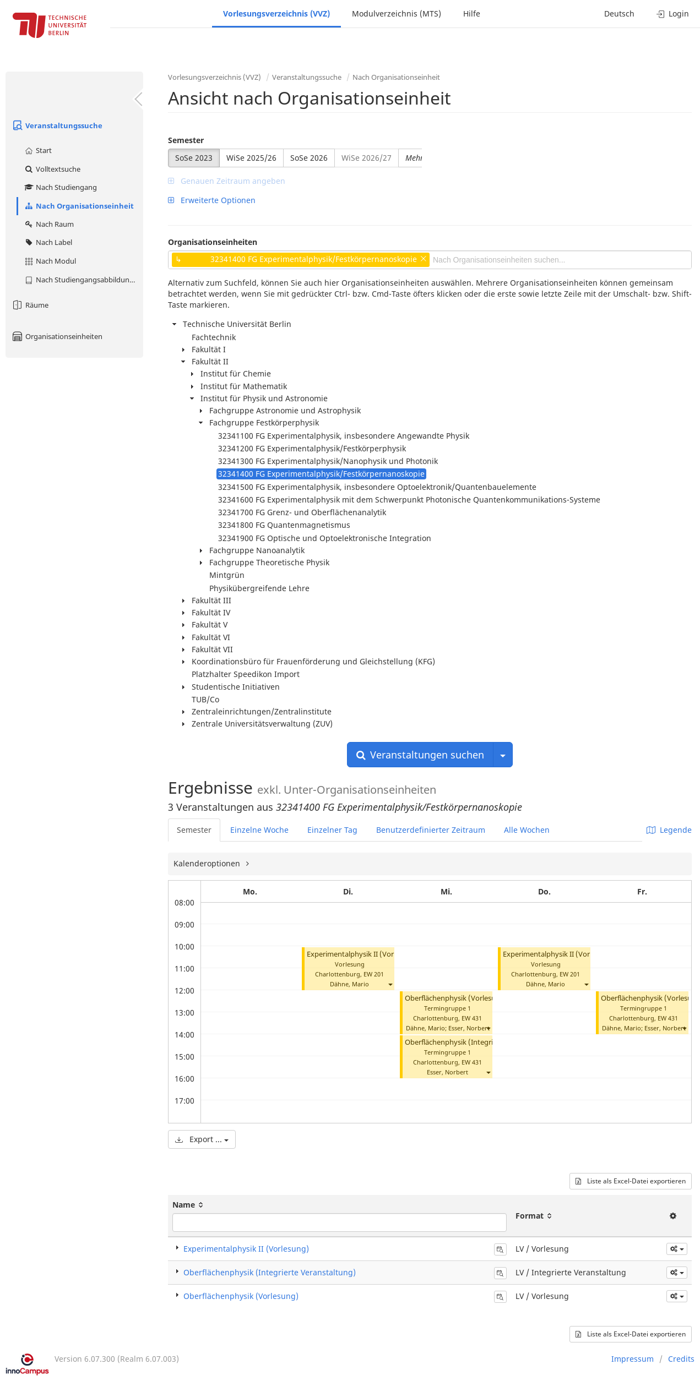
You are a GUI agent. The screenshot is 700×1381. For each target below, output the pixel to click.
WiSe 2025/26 (251, 157)
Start (38, 150)
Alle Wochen (527, 830)
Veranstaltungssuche (56, 125)
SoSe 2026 (309, 157)
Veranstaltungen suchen (420, 754)
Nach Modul (50, 261)
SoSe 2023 (194, 157)
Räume (29, 305)
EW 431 (472, 1018)
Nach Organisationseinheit (79, 206)
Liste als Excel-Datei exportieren (631, 1181)
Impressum (632, 1358)
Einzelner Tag (332, 830)
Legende (669, 830)
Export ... (202, 1139)
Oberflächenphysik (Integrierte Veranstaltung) (481, 1042)
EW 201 (373, 974)
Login (672, 13)
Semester (186, 140)
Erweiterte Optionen (212, 200)
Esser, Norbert (469, 1028)
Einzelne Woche (259, 830)
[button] (390, 984)
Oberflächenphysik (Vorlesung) (456, 998)
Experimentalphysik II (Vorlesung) (363, 954)
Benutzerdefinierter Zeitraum (430, 830)
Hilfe (471, 13)
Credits (681, 1358)
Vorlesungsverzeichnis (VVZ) (276, 13)
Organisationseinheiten (56, 336)
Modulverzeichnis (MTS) (396, 13)
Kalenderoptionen (207, 863)
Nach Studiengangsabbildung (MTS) (83, 280)
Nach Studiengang (60, 187)
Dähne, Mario (349, 984)
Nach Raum (49, 224)
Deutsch (619, 13)
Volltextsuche (52, 169)
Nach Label (48, 242)
